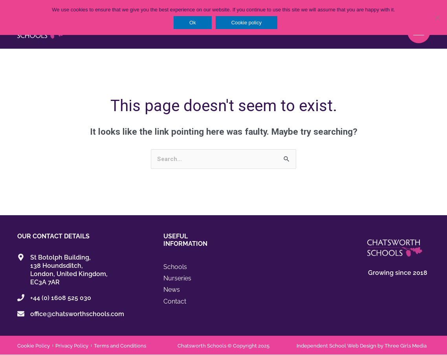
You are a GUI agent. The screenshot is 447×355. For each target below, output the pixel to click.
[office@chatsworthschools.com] (20, 313)
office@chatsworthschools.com (77, 314)
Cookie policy (246, 23)
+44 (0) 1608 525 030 (60, 298)
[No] (437, 18)
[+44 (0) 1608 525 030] (20, 298)
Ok (192, 23)
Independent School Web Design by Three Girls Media (362, 346)
